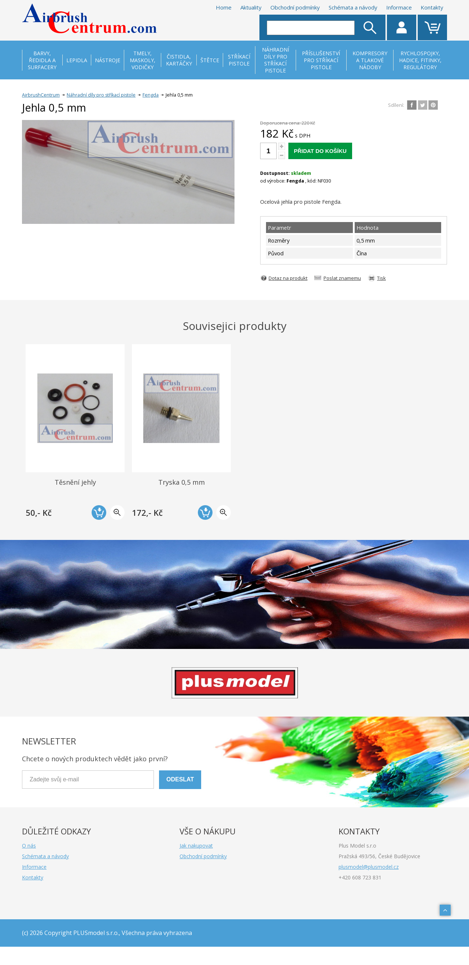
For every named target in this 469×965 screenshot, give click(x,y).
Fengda (151, 95)
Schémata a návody (353, 7)
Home (224, 7)
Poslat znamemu (342, 278)
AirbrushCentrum (41, 95)
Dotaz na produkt (288, 278)
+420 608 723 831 (360, 877)
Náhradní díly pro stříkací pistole (101, 95)
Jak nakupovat (196, 845)
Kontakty (432, 7)
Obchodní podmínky (295, 7)
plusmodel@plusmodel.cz (369, 866)
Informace (399, 7)
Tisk (381, 278)
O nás (29, 845)
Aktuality (251, 7)
